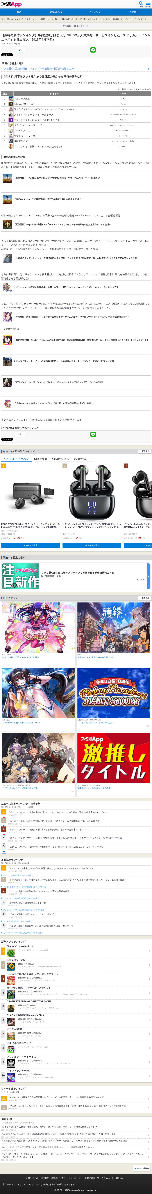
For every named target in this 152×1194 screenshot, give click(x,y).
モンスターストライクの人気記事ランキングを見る (23, 933)
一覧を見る (145, 451)
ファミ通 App (11, 4)
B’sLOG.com (118, 1178)
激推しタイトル (81, 25)
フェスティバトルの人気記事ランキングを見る (21, 898)
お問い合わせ (32, 1178)
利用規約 (45, 1178)
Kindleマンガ (40, 459)
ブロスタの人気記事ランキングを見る (17, 921)
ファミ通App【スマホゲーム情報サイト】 (19, 19)
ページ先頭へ (143, 1168)
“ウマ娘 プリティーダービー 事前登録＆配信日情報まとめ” (45, 308)
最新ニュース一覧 (49, 19)
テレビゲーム (80, 459)
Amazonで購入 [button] (30, 545)
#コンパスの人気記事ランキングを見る (18, 875)
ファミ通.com (103, 1178)
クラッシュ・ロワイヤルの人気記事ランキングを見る (23, 910)
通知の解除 (90, 1178)
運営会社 (55, 1178)
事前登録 (67, 25)
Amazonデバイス (60, 459)
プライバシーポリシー (72, 1178)
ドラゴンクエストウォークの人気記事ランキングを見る (24, 887)
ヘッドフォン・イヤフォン (16, 459)
